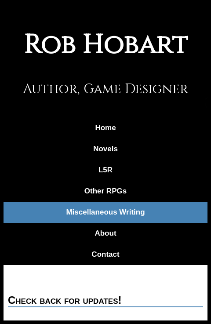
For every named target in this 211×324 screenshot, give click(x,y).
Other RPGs (105, 191)
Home (105, 128)
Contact (105, 254)
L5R (105, 170)
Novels (105, 149)
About (105, 233)
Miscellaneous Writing (105, 212)
